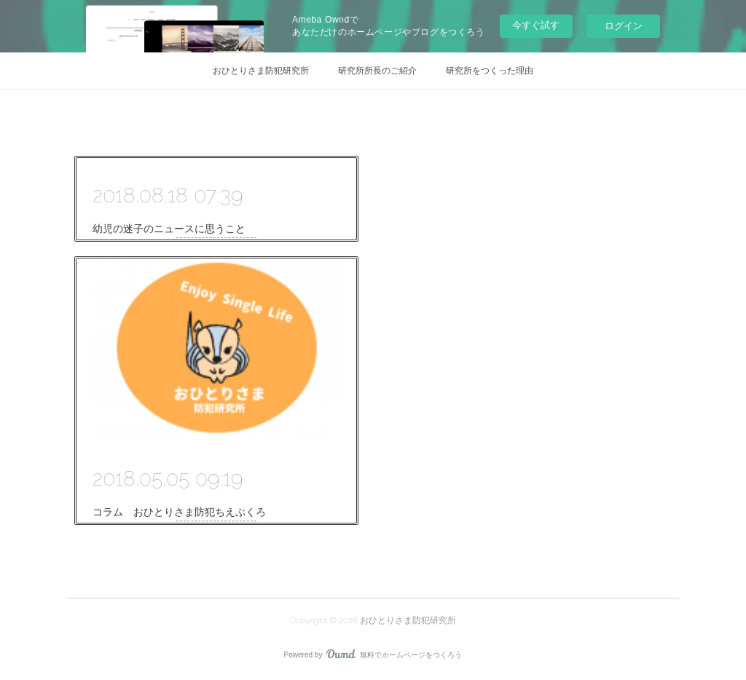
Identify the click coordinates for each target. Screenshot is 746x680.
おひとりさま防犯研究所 (261, 71)
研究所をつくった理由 (489, 71)
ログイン (624, 25)
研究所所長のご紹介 (377, 71)
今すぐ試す (536, 25)
